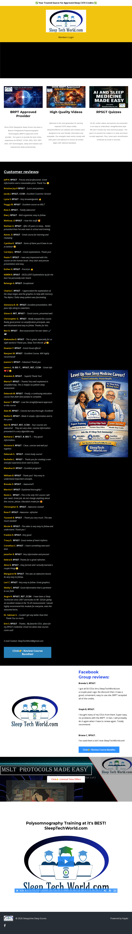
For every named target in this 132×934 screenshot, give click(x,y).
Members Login (66, 37)
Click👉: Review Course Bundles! (28, 652)
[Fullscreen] (115, 890)
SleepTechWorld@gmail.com (30, 641)
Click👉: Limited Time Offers (66, 779)
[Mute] (104, 890)
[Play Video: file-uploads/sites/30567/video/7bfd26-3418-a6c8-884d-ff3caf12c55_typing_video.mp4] (66, 861)
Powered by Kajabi (119, 918)
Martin (7, 489)
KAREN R (8, 274)
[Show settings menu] (109, 890)
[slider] (63, 890)
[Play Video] (17, 890)
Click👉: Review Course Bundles (99, 749)
